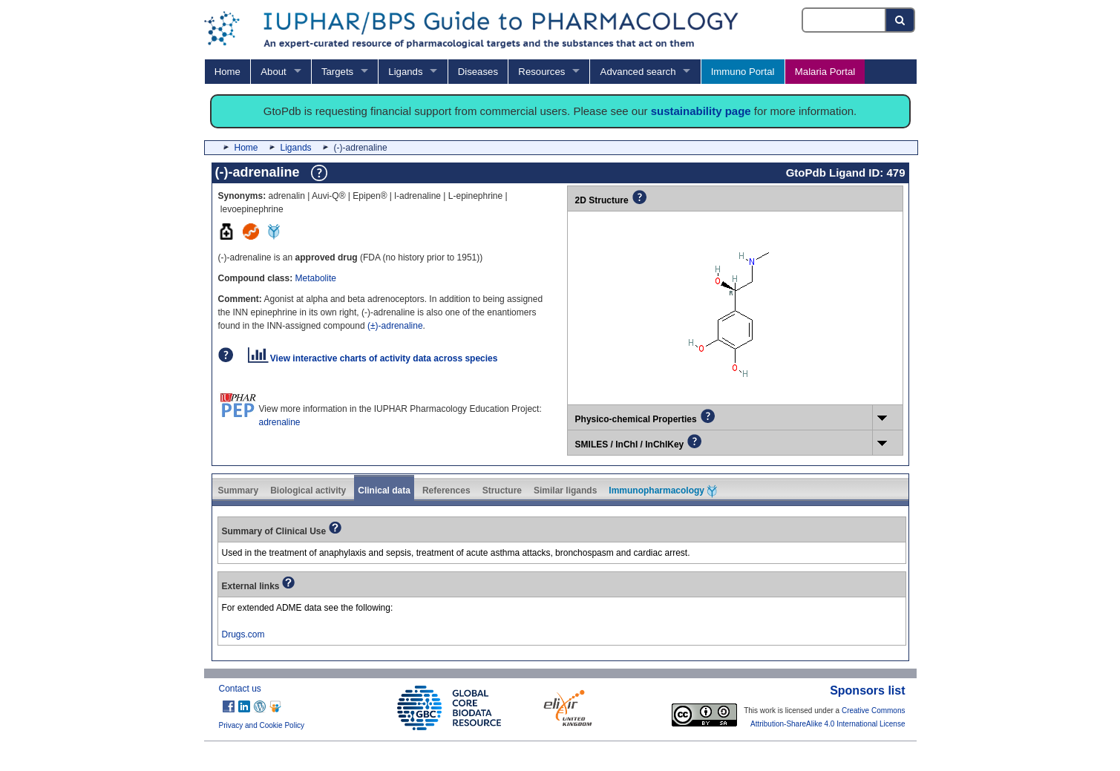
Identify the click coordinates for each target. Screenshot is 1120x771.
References (446, 490)
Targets (337, 71)
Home (227, 71)
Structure (502, 490)
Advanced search (638, 71)
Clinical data (384, 490)
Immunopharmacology (663, 491)
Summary (238, 490)
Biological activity (308, 490)
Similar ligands (565, 490)
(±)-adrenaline (395, 326)
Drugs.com (243, 634)
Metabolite (315, 278)
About (273, 71)
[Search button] (900, 20)
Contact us (240, 688)
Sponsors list (867, 690)
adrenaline (280, 422)
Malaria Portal (825, 71)
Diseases (478, 71)
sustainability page (701, 111)
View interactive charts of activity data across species (373, 358)
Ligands (405, 71)
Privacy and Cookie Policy (262, 725)
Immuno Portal (743, 71)
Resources (541, 71)
